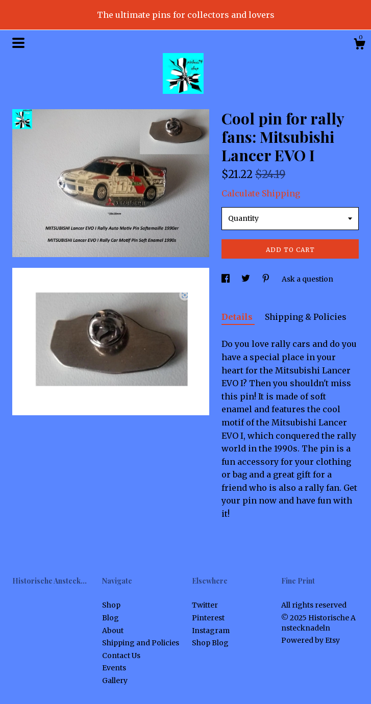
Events (114, 667)
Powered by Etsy (310, 640)
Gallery (115, 680)
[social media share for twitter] (246, 279)
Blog (110, 617)
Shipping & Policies (306, 317)
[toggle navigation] (18, 43)
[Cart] (359, 45)
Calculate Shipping (260, 193)
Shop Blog (210, 642)
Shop (111, 605)
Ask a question (307, 279)
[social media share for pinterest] (266, 279)
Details (238, 317)
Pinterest (208, 617)
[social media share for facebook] (226, 279)
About (112, 630)
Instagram (211, 630)
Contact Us (121, 655)
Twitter (205, 605)
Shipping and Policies (140, 642)
